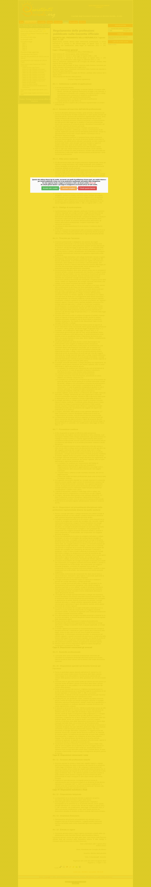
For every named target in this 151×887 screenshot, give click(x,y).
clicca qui (92, 183)
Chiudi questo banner (87, 188)
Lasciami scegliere (68, 188)
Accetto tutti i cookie (50, 188)
